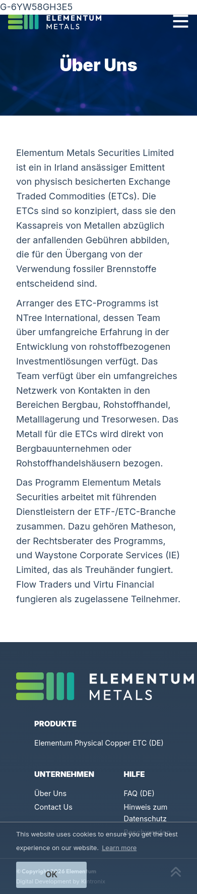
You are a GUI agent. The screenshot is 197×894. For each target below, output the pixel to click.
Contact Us (53, 807)
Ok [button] (51, 874)
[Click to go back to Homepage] (58, 21)
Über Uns (50, 793)
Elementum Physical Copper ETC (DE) (99, 743)
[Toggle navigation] (180, 21)
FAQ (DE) (139, 793)
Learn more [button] (119, 848)
